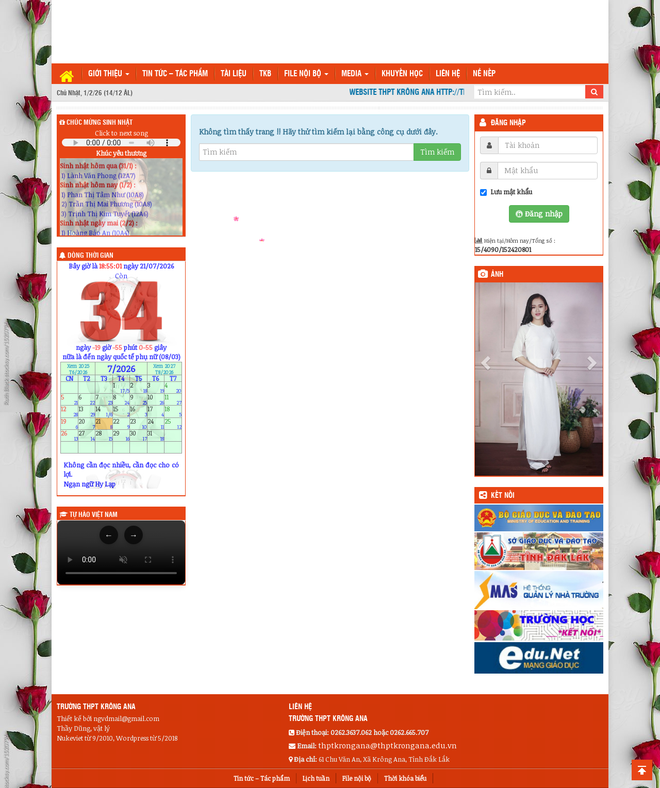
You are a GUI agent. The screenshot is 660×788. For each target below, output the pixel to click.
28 (103, 435)
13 (86, 411)
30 (138, 435)
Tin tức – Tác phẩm (175, 74)
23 (138, 423)
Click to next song (121, 133)
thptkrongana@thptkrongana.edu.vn (387, 745)
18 (173, 411)
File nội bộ (306, 74)
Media (355, 74)
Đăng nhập (508, 123)
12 (69, 411)
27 (86, 435)
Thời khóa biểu (405, 778)
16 (138, 411)
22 (121, 423)
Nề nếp (484, 74)
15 (121, 411)
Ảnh (497, 274)
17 (155, 411)
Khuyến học (402, 74)
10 (155, 400)
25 (173, 423)
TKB (265, 74)
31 (155, 435)
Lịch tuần (316, 778)
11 (173, 400)
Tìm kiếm (437, 152)
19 (69, 423)
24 (155, 423)
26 (69, 435)
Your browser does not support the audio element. (121, 142)
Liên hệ (448, 74)
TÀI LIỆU (233, 74)
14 (103, 411)
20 (86, 423)
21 (103, 423)
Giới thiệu (108, 74)
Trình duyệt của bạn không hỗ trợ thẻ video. (121, 552)
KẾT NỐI (503, 495)
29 (121, 435)
